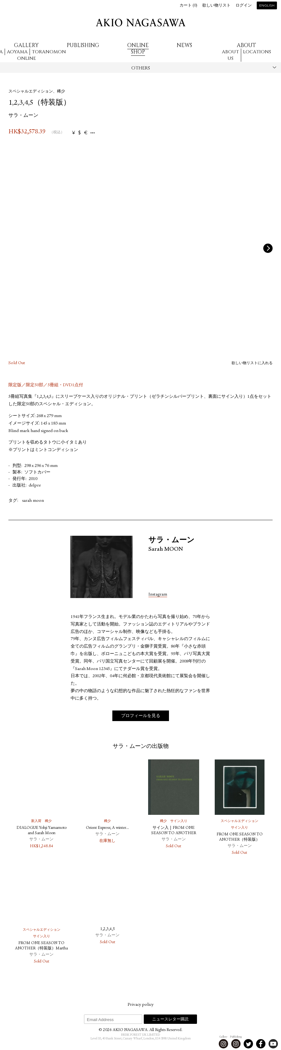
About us (230, 55)
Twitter (248, 1043)
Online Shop (138, 48)
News (184, 45)
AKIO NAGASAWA (140, 22)
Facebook (260, 1043)
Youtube (273, 1043)
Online (26, 58)
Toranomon (49, 52)
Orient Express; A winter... (107, 828)
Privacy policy (140, 1005)
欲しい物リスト (216, 6)
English (266, 5)
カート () (188, 6)
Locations (257, 52)
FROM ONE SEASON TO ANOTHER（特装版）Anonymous (240, 840)
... (92, 133)
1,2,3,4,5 (107, 929)
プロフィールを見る (140, 716)
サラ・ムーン (23, 115)
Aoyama (17, 52)
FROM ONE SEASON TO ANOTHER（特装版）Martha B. (41, 948)
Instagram (157, 594)
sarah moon (33, 501)
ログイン (244, 6)
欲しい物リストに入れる (252, 363)
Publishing (83, 45)
